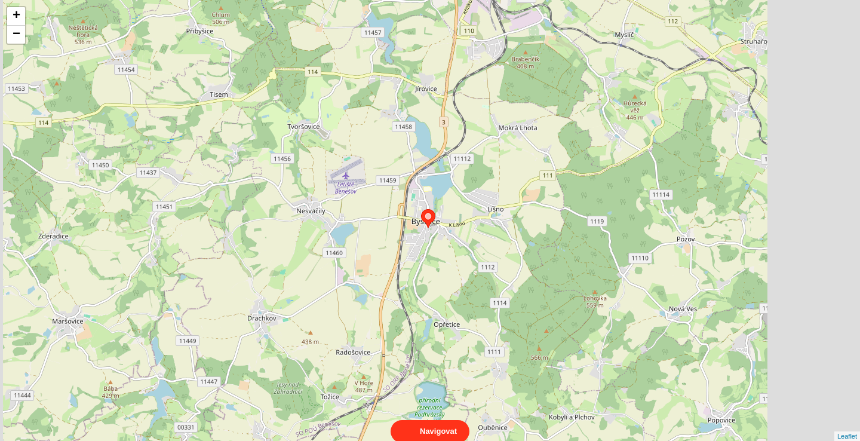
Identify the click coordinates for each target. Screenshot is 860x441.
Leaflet (847, 425)
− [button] (16, 35)
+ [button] (16, 16)
